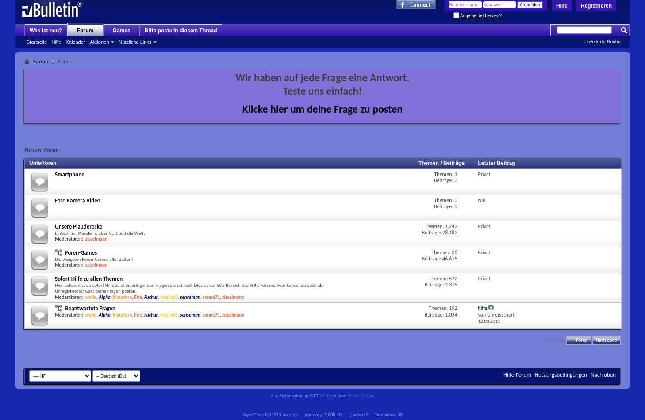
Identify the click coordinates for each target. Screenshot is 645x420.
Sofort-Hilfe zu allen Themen (89, 278)
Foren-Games (81, 252)
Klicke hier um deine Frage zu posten (322, 109)
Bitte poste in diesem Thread (181, 30)
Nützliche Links (135, 42)
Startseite (37, 42)
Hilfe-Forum (517, 374)
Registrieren (596, 6)
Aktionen (99, 42)
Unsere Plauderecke (78, 226)
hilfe (482, 308)
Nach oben (606, 340)
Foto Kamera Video (77, 200)
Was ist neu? (46, 30)
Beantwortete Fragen (90, 308)
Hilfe (562, 6)
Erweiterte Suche (602, 41)
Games (122, 30)
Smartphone (69, 174)
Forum (85, 30)
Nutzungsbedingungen (561, 374)
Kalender (75, 42)
